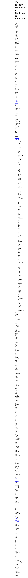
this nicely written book (16, 102)
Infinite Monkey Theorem (17, 520)
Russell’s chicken (17, 138)
